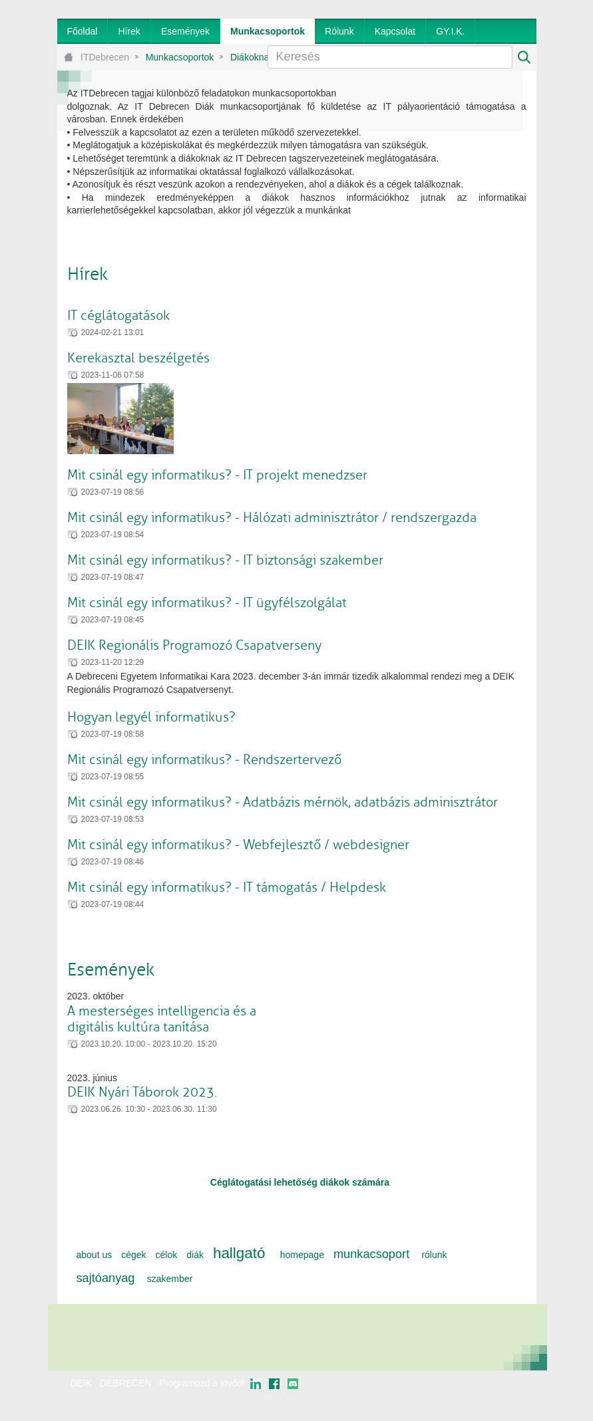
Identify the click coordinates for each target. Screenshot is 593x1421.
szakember (169, 1278)
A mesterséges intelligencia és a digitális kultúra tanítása (161, 1019)
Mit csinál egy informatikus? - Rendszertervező (204, 759)
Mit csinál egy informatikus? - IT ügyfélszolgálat (207, 602)
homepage (302, 1254)
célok (167, 1254)
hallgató (239, 1253)
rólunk (434, 1254)
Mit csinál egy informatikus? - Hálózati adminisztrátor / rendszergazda (272, 517)
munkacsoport (371, 1254)
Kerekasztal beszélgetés (138, 358)
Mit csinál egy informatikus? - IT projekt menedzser (217, 475)
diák (195, 1254)
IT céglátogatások (118, 315)
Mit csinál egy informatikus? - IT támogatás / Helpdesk (226, 887)
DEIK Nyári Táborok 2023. (142, 1092)
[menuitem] (82, 31)
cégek (133, 1254)
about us (94, 1254)
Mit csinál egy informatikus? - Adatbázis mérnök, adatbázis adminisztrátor (282, 802)
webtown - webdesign (492, 1395)
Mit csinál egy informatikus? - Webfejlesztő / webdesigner (238, 844)
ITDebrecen (105, 57)
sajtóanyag (106, 1278)
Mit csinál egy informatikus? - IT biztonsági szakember (225, 560)
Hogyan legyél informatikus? (151, 717)
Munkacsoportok (180, 57)
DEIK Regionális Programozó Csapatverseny (194, 645)
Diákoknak (252, 57)
